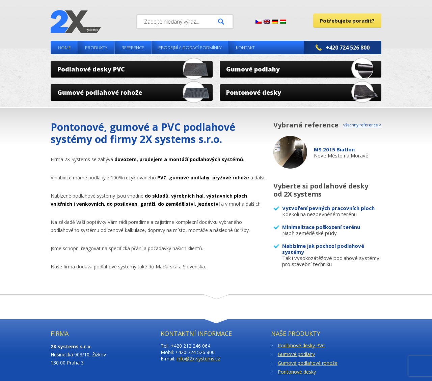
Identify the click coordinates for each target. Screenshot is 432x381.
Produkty (96, 48)
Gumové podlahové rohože (308, 363)
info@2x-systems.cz (198, 358)
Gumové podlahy (296, 354)
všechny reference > (362, 125)
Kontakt (245, 48)
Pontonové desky (297, 372)
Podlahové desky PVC (301, 345)
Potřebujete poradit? (347, 20)
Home (64, 48)
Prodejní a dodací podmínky (190, 48)
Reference (133, 48)
